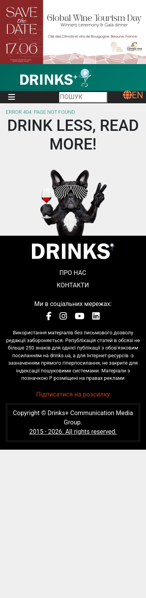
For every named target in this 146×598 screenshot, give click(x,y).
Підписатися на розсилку (73, 394)
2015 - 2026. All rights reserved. (73, 431)
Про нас (73, 272)
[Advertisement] (73, 522)
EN (133, 95)
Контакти (73, 285)
